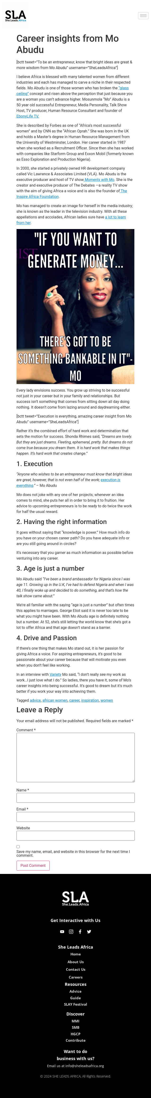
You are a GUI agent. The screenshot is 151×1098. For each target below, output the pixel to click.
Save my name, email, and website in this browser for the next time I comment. (73, 853)
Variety (55, 674)
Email (22, 809)
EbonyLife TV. (28, 116)
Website (23, 828)
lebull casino (63, 1092)
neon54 (106, 1092)
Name (23, 790)
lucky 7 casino (87, 1092)
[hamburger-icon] (143, 15)
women (107, 700)
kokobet (45, 1092)
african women (55, 700)
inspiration (90, 700)
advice (35, 700)
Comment (26, 730)
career (74, 700)
